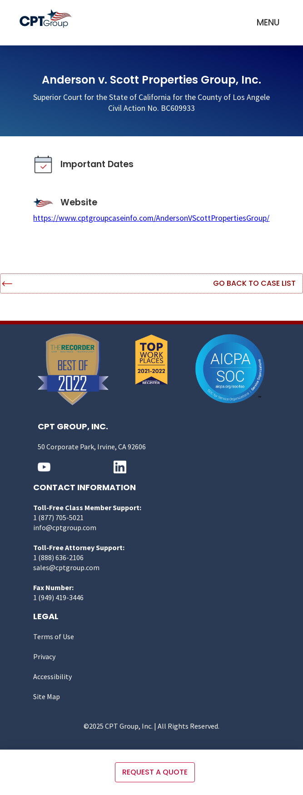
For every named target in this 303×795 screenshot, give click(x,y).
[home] (48, 18)
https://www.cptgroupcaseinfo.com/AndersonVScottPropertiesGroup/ (151, 218)
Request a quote (155, 772)
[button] (268, 22)
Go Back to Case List (254, 283)
